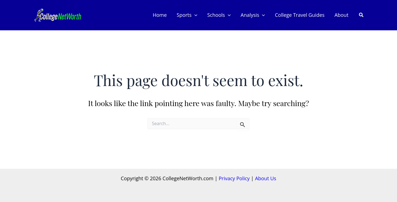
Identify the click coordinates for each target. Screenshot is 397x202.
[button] (194, 15)
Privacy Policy (234, 178)
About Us (265, 178)
